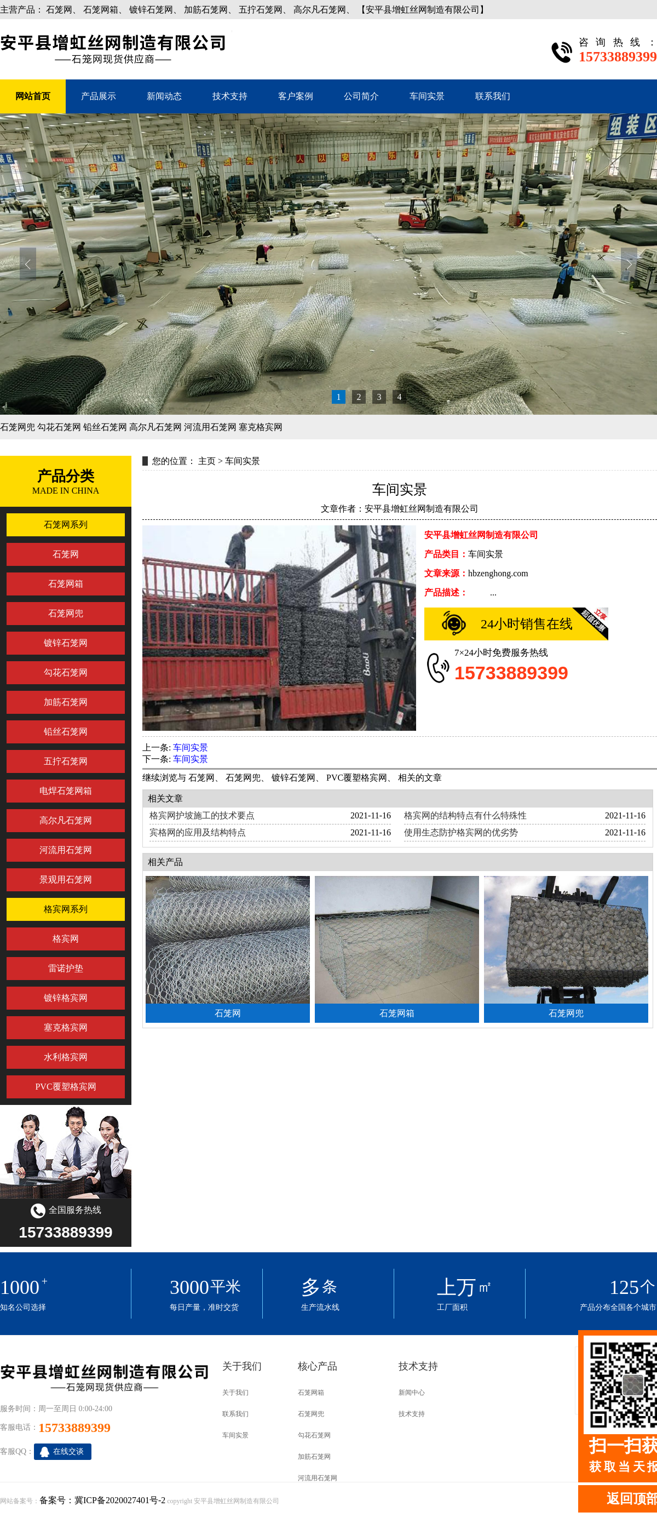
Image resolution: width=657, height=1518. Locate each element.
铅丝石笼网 (105, 427)
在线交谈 (68, 1451)
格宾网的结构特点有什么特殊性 (465, 815)
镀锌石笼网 (151, 9)
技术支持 (229, 96)
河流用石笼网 (210, 427)
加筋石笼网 (206, 9)
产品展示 (98, 96)
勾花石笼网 (59, 427)
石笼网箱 (100, 9)
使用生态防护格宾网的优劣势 (461, 832)
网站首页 (32, 96)
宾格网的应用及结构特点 (197, 832)
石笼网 (59, 9)
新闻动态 (164, 96)
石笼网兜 (17, 427)
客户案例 (295, 96)
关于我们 (235, 1392)
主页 (207, 461)
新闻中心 (412, 1392)
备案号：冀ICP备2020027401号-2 (102, 1500)
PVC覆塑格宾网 (356, 777)
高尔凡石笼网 (319, 9)
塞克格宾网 (261, 427)
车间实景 (427, 96)
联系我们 (492, 96)
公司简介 (361, 96)
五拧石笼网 (261, 9)
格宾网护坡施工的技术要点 (202, 815)
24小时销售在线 (527, 624)
